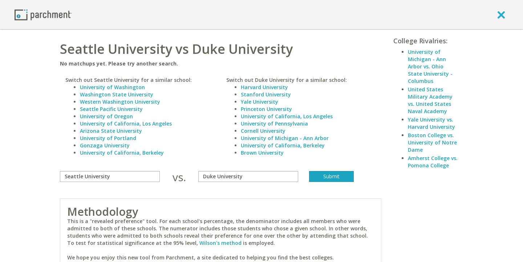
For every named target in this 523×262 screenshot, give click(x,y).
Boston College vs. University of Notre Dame (432, 142)
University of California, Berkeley (122, 152)
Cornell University (263, 130)
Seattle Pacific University (111, 109)
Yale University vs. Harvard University (431, 123)
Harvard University (264, 87)
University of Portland (108, 138)
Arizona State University (111, 130)
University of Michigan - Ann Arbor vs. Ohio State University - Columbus (430, 66)
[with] (248, 176)
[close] (501, 14)
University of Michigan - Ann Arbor (285, 138)
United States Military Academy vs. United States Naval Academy (430, 100)
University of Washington (112, 87)
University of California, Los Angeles (126, 123)
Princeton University (266, 109)
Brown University (262, 152)
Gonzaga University (105, 145)
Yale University (259, 101)
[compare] (110, 176)
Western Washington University (120, 101)
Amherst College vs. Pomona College (433, 162)
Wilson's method (220, 242)
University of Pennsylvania (274, 123)
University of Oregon (106, 116)
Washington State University (116, 94)
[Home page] (43, 14)
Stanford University (266, 94)
